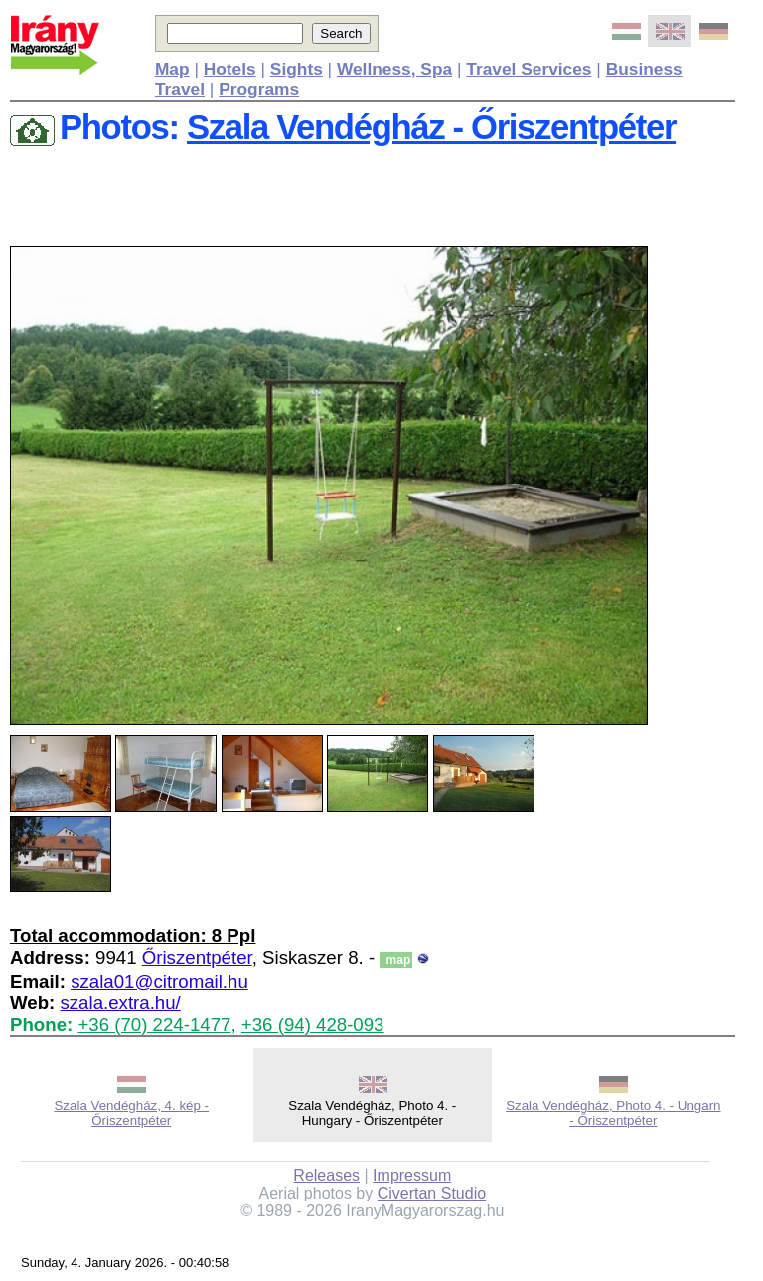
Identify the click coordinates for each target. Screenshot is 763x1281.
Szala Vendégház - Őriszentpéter (431, 127)
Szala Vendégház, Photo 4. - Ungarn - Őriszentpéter (613, 1113)
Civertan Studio (432, 1193)
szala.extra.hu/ (120, 1002)
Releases (326, 1175)
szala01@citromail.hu (159, 981)
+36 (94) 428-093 (312, 1024)
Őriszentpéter (197, 957)
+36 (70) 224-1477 (153, 1024)
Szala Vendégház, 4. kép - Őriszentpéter (131, 1113)
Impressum (412, 1175)
